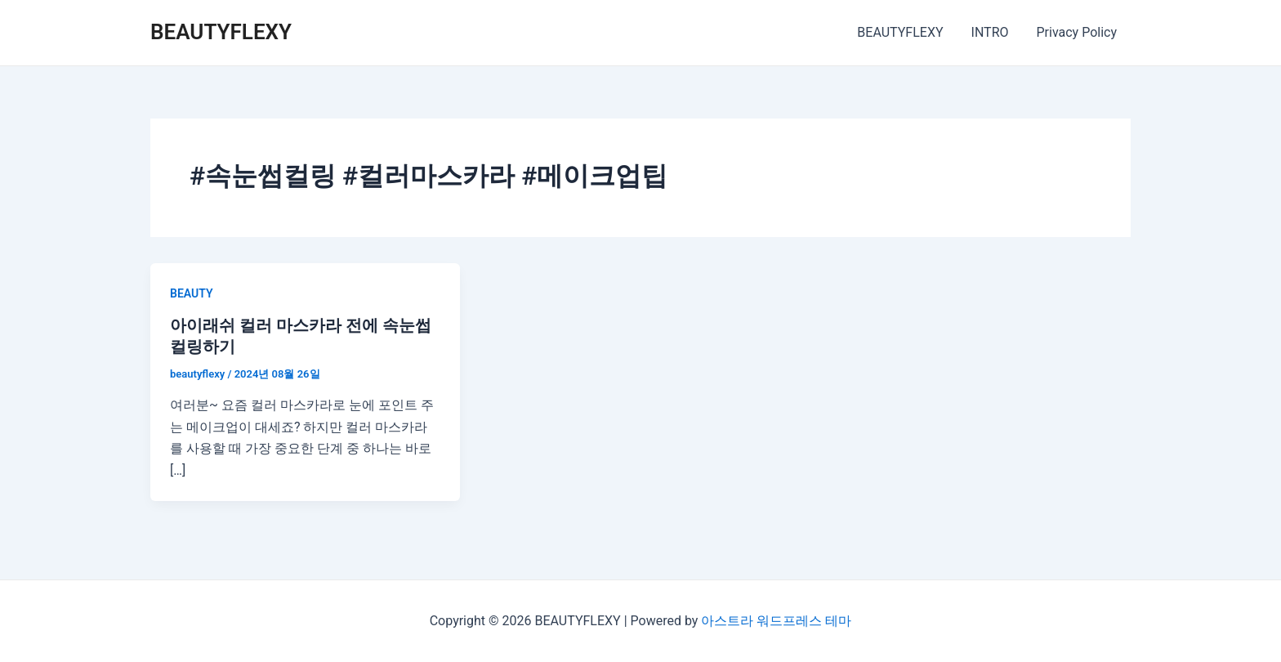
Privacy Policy (1078, 32)
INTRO (992, 32)
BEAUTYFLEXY (221, 32)
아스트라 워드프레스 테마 (776, 620)
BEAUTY (191, 293)
